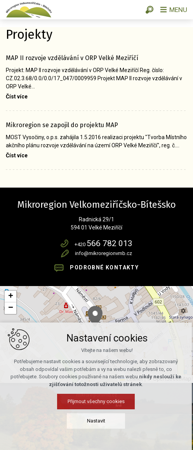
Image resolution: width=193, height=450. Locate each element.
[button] (95, 316)
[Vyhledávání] (148, 10)
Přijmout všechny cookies (96, 401)
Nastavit (96, 421)
